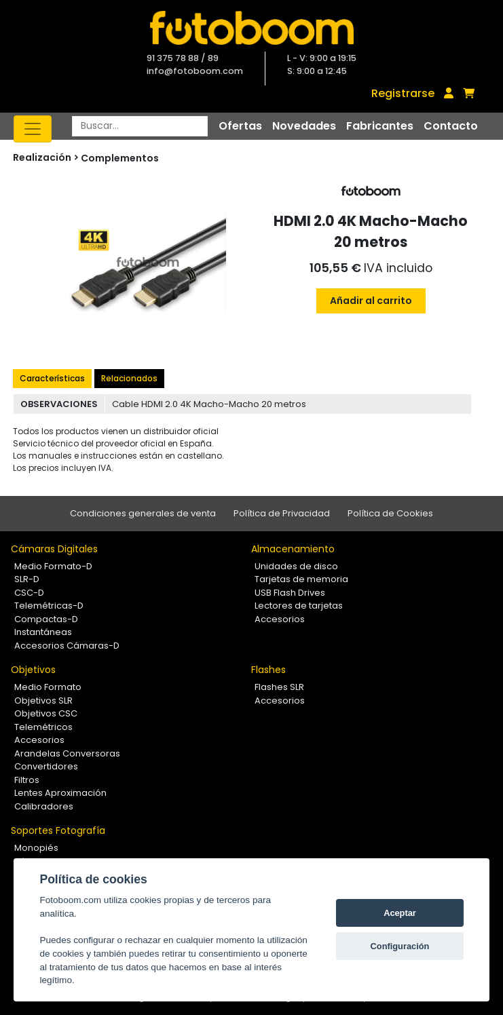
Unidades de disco (296, 566)
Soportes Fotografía (58, 830)
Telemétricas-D (48, 605)
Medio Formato (47, 687)
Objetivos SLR (43, 700)
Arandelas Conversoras (67, 753)
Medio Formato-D (53, 566)
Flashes (268, 669)
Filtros (26, 779)
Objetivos (33, 669)
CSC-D (29, 592)
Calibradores (43, 806)
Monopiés (36, 847)
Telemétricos (43, 727)
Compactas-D (46, 619)
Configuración (400, 946)
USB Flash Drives (290, 592)
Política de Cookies (390, 513)
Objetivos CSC (45, 713)
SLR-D (26, 579)
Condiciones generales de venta (143, 513)
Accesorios (280, 619)
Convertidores (46, 766)
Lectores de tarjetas (299, 605)
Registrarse (402, 93)
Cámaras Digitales (54, 549)
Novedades (304, 126)
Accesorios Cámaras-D (66, 645)
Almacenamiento (293, 549)
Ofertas (240, 126)
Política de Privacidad (282, 513)
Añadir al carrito (371, 300)
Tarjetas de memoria (301, 579)
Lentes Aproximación (60, 792)
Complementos (120, 158)
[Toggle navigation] (33, 128)
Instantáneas (43, 632)
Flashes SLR (279, 687)
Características (52, 378)
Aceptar (400, 913)
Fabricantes (379, 126)
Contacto (451, 126)
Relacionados (129, 378)
